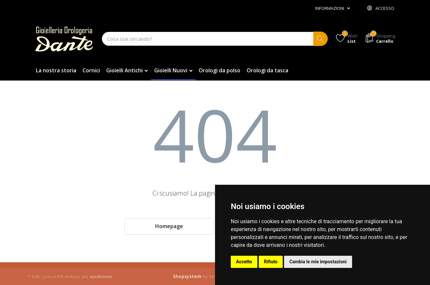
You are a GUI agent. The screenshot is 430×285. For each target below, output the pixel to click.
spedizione (100, 276)
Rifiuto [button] (271, 261)
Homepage (169, 226)
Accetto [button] (244, 261)
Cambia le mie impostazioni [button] (317, 261)
